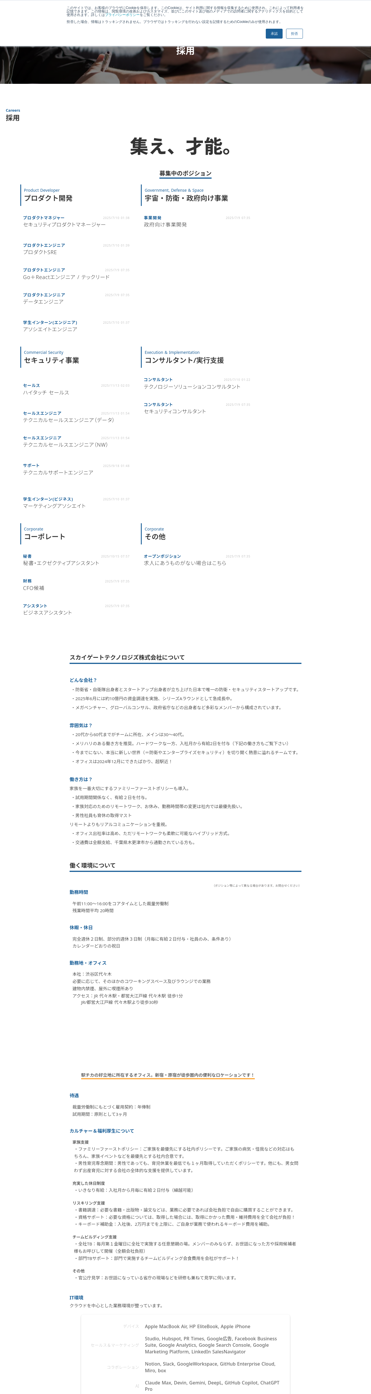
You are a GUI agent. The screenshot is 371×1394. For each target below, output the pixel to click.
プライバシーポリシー (126, 15)
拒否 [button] (293, 34)
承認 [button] (273, 34)
